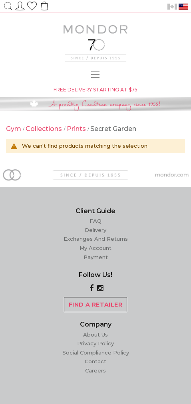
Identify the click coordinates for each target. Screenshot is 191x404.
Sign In (20, 4)
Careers (95, 370)
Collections (45, 129)
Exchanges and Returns (96, 239)
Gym (14, 129)
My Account (95, 248)
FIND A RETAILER (95, 304)
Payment (96, 257)
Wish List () (32, 4)
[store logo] (95, 44)
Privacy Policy (95, 343)
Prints (77, 129)
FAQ (95, 221)
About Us (95, 334)
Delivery (95, 230)
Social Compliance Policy (95, 352)
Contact (95, 361)
